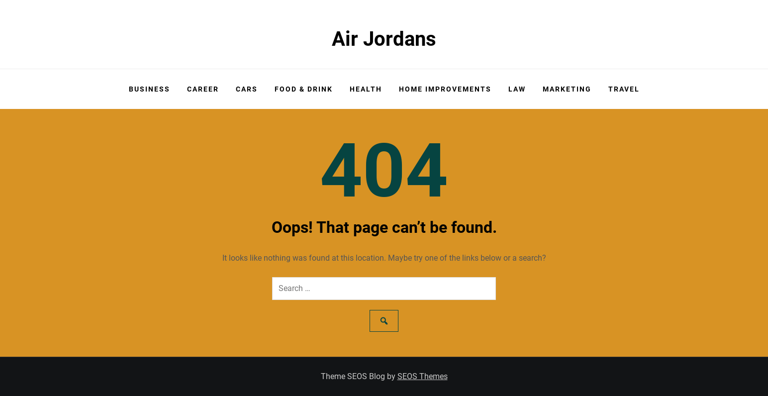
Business (149, 89)
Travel (624, 89)
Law (517, 89)
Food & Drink (304, 89)
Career (203, 89)
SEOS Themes (422, 376)
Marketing (567, 89)
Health (366, 89)
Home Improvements (445, 89)
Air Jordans (384, 39)
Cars (247, 89)
